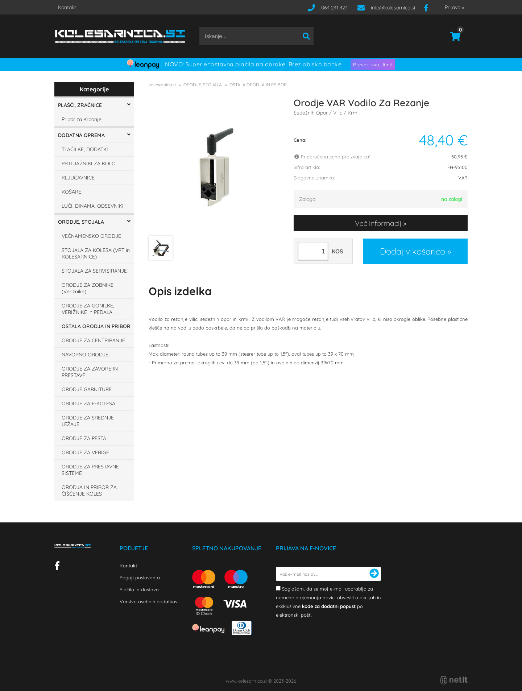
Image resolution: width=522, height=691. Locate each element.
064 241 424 (334, 7)
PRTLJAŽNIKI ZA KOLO (89, 163)
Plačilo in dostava (139, 589)
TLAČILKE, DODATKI (85, 149)
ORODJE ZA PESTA (84, 438)
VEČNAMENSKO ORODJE (91, 236)
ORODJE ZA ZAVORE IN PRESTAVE (90, 371)
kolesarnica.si (162, 84)
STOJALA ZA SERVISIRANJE (94, 271)
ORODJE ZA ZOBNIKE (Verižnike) (87, 288)
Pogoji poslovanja (140, 577)
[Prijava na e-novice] (374, 574)
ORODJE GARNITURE (87, 389)
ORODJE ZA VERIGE (85, 452)
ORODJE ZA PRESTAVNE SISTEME (90, 469)
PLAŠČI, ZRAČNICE (80, 105)
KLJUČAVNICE (78, 177)
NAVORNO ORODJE (85, 354)
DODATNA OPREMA (81, 135)
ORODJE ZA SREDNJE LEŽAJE (88, 420)
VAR (463, 178)
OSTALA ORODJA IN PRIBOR (96, 326)
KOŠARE (71, 192)
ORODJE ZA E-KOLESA (88, 403)
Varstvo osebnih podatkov (149, 601)
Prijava (454, 7)
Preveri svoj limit (373, 64)
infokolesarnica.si (393, 7)
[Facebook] (429, 7)
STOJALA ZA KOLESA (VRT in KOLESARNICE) (96, 253)
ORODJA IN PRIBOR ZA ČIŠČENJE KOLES (89, 490)
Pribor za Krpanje (82, 119)
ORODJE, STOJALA (81, 222)
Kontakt (67, 7)
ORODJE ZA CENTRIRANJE (93, 340)
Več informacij (378, 223)
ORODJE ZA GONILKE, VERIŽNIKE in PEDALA (88, 308)
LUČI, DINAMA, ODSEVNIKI (93, 206)
